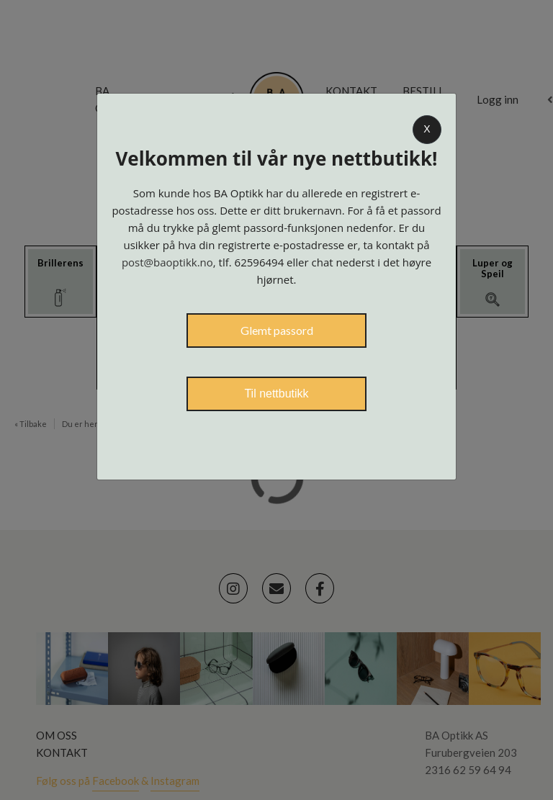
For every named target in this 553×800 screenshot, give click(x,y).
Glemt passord (276, 330)
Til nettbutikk (276, 393)
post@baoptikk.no (167, 262)
